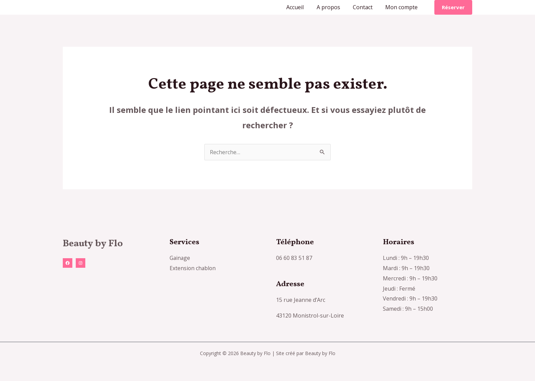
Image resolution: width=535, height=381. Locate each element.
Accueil (301, 7)
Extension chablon (193, 268)
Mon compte (402, 7)
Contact (365, 7)
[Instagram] (80, 263)
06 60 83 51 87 (294, 258)
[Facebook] (67, 263)
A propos (333, 7)
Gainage (180, 258)
